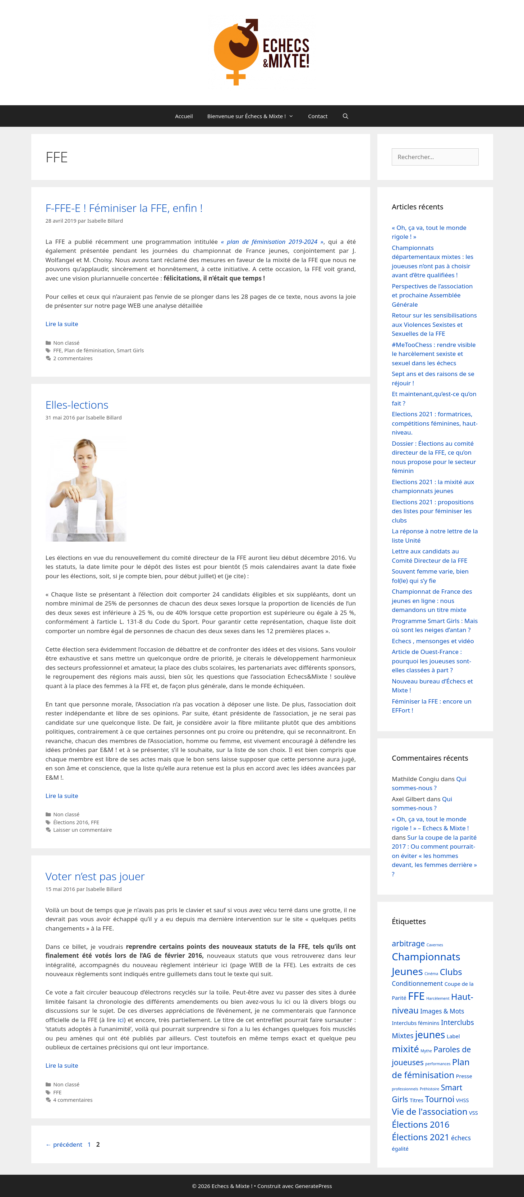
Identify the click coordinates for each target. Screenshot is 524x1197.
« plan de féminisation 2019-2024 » (272, 241)
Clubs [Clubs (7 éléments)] (451, 972)
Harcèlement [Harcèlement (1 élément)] (437, 998)
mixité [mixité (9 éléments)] (405, 1048)
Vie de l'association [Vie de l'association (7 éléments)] (429, 1111)
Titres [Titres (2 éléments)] (416, 1100)
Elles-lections (77, 404)
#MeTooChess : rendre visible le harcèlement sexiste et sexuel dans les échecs (433, 353)
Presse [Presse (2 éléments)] (464, 1076)
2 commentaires (73, 358)
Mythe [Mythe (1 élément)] (426, 1050)
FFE (57, 350)
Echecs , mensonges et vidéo (433, 641)
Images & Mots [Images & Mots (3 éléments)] (442, 1011)
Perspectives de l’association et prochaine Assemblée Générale (432, 295)
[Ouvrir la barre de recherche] (345, 116)
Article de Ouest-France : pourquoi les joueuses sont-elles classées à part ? (431, 661)
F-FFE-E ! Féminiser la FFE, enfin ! (124, 207)
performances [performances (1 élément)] (437, 1063)
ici (121, 1020)
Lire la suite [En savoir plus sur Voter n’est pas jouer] (62, 1065)
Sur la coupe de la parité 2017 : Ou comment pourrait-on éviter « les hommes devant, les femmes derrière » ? (434, 855)
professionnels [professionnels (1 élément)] (405, 1088)
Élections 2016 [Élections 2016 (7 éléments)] (420, 1124)
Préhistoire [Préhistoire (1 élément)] (429, 1088)
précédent (64, 1144)
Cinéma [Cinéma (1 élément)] (431, 973)
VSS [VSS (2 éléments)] (473, 1112)
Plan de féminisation (89, 350)
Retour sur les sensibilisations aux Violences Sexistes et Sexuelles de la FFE (434, 324)
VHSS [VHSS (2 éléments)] (462, 1100)
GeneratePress (313, 1185)
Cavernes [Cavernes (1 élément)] (435, 944)
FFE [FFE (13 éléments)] (416, 996)
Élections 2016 (70, 822)
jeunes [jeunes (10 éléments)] (430, 1034)
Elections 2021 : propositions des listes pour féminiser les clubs (433, 511)
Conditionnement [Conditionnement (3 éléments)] (417, 983)
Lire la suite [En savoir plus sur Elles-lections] (62, 796)
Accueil (184, 116)
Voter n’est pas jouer (95, 876)
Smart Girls (130, 350)
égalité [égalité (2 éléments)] (400, 1148)
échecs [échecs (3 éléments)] (461, 1138)
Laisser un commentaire (82, 829)
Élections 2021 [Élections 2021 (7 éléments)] (420, 1137)
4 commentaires (73, 1099)
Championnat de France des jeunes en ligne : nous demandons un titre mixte (432, 600)
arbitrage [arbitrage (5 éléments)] (408, 943)
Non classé (66, 342)
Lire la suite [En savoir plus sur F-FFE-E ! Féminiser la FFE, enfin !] (62, 324)
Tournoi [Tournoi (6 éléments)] (440, 1099)
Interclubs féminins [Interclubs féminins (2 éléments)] (415, 1022)
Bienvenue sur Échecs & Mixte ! (254, 116)
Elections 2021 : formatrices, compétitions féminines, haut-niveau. (435, 423)
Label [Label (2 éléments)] (453, 1036)
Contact (317, 116)
